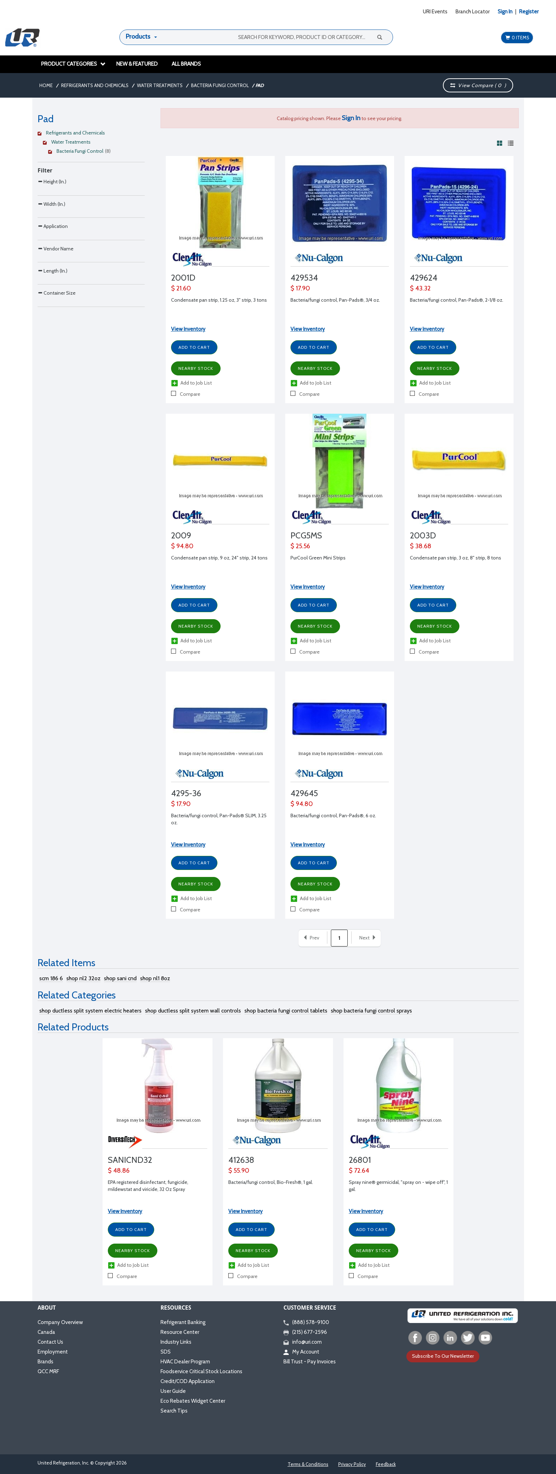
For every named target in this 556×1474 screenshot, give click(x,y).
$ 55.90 (238, 1170)
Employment (53, 1352)
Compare (185, 394)
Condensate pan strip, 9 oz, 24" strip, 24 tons (219, 558)
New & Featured (137, 64)
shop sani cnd (120, 978)
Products (138, 36)
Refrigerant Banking (183, 1322)
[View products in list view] (511, 143)
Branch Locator (473, 11)
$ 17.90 (300, 288)
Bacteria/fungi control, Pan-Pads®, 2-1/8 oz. (456, 300)
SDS (166, 1352)
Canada (46, 1332)
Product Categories (73, 64)
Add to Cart (194, 347)
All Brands (186, 64)
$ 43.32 (420, 288)
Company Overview (60, 1322)
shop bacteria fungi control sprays (371, 1010)
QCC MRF (48, 1371)
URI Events (435, 11)
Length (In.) (52, 339)
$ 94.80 (182, 546)
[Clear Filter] (90, 134)
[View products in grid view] (500, 143)
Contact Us (50, 1342)
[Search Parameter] (91, 206)
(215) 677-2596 (305, 1332)
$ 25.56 (300, 546)
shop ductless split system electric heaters (90, 1010)
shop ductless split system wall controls (193, 1010)
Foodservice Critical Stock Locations (201, 1371)
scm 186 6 (51, 978)
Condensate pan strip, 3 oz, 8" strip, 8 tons (455, 558)
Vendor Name (55, 302)
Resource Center (180, 1332)
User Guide (173, 1391)
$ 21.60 (181, 288)
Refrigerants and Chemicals (95, 85)
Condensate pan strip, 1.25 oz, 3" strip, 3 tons (219, 300)
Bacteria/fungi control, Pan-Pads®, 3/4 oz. (335, 300)
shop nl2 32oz (83, 978)
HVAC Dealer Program (185, 1361)
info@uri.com (302, 1342)
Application (53, 265)
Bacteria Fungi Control (220, 85)
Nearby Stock (195, 368)
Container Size (57, 376)
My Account (301, 1352)
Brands (45, 1361)
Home (46, 85)
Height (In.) (52, 191)
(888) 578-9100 (306, 1322)
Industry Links (176, 1342)
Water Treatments (160, 85)
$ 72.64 (359, 1170)
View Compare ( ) (478, 85)
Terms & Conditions (308, 1464)
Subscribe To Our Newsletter (443, 1356)
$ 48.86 (119, 1170)
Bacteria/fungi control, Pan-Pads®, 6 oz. (333, 815)
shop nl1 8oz (155, 978)
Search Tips (174, 1411)
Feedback (386, 1464)
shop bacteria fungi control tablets (285, 1010)
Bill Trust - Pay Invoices (309, 1361)
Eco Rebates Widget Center (193, 1401)
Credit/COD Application (188, 1381)
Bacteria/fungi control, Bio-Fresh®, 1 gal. (270, 1182)
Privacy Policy (352, 1464)
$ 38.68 (420, 546)
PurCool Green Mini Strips (318, 558)
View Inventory (188, 329)
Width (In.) (51, 228)
